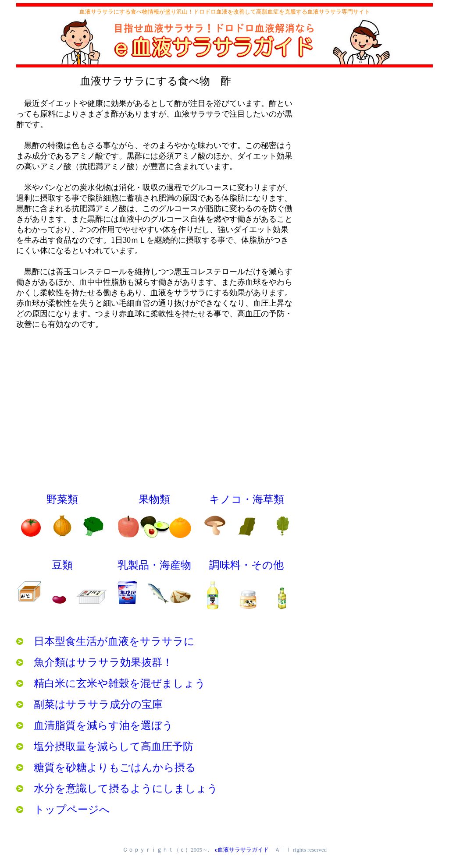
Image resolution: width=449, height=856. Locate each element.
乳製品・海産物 (154, 565)
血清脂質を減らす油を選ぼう (94, 725)
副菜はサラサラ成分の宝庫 (89, 704)
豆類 (62, 565)
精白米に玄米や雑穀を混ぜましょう (111, 683)
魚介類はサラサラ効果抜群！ (94, 662)
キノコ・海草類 (246, 499)
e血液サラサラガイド (242, 849)
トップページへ (63, 809)
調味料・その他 (246, 565)
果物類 (154, 499)
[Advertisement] (367, 142)
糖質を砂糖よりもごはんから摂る (106, 767)
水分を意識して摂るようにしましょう (117, 788)
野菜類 (62, 499)
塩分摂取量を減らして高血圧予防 (104, 746)
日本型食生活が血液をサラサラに (105, 641)
